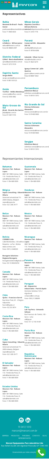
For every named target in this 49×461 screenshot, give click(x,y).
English (5, 2)
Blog (45, 436)
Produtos (15, 436)
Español (9, 2)
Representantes (24, 438)
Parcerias (26, 436)
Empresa (5, 436)
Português (2, 2)
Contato (36, 436)
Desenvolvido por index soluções (24, 452)
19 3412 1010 (24, 427)
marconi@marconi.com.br (24, 430)
